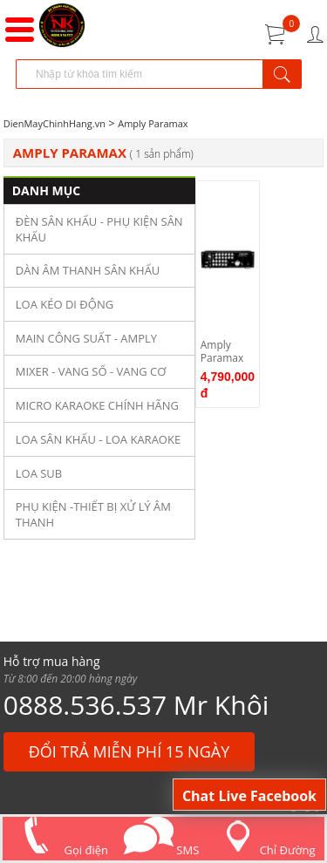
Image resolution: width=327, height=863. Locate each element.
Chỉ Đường (265, 850)
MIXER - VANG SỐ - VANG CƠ (91, 371)
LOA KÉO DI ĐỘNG (64, 304)
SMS (161, 850)
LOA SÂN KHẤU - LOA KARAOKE (98, 439)
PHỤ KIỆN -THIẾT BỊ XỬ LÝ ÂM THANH (93, 514)
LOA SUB (39, 473)
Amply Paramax (152, 123)
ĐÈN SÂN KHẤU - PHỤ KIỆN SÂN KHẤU (99, 229)
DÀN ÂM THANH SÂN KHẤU (88, 270)
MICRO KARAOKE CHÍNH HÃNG (97, 405)
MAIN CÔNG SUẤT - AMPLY (86, 338)
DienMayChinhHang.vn (54, 123)
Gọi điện (59, 850)
